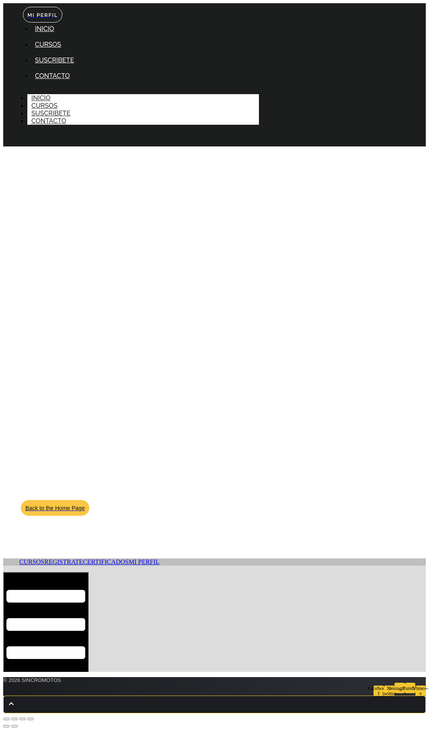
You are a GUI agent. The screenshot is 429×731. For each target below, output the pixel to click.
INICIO (44, 29)
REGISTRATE (63, 561)
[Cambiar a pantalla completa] (14, 719)
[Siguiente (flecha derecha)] (14, 726)
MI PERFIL (144, 561)
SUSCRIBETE (54, 60)
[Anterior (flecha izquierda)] (6, 726)
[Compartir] (22, 719)
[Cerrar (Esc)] (30, 719)
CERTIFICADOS (106, 561)
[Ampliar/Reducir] (6, 719)
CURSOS (48, 44)
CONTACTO (52, 76)
